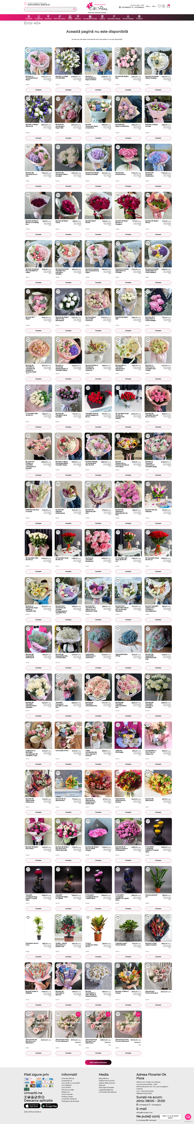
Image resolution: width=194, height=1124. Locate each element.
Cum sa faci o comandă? (70, 1083)
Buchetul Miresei (114, 19)
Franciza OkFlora (67, 1078)
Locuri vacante (67, 1094)
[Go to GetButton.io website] (188, 1121)
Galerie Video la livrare (107, 1083)
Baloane (78, 19)
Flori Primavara (59, 19)
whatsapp (141, 1120)
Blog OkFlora (104, 1078)
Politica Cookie (67, 1097)
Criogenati (39, 19)
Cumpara (38, 90)
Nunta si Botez (128, 19)
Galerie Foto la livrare (106, 1081)
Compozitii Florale (90, 19)
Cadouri (102, 19)
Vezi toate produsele (98, 1062)
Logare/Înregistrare (106, 1090)
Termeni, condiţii (67, 1090)
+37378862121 (125, 7)
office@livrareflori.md (144, 1112)
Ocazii (70, 19)
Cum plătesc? (66, 1085)
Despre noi (65, 1092)
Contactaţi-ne (66, 1081)
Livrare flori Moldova (69, 1099)
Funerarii (139, 19)
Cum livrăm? (66, 1087)
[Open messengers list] (188, 1117)
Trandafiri (28, 19)
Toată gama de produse (70, 1101)
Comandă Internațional (107, 1092)
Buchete (48, 19)
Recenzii (102, 1085)
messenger (151, 1120)
